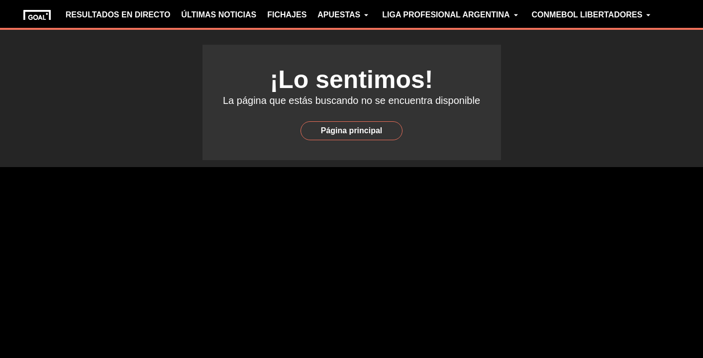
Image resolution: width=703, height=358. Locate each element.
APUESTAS (344, 15)
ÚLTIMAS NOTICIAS (218, 14)
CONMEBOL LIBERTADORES (593, 15)
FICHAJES (286, 14)
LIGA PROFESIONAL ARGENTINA (451, 15)
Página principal (352, 130)
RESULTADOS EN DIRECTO (118, 14)
